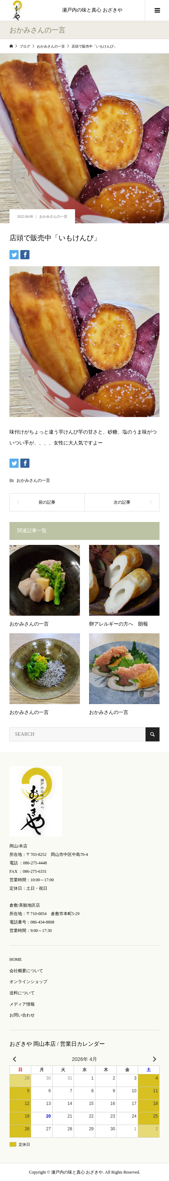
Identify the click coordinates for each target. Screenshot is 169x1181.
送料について (22, 992)
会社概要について (26, 970)
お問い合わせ (22, 1015)
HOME (15, 959)
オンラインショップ (28, 981)
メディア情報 (22, 1004)
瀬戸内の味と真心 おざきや (92, 10)
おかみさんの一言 (53, 216)
